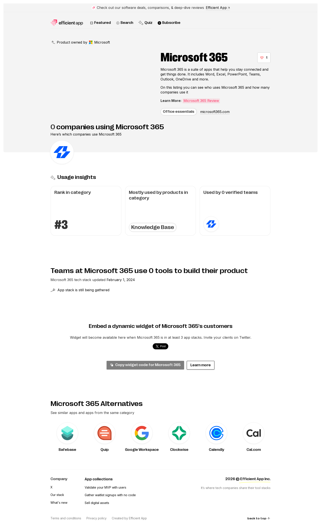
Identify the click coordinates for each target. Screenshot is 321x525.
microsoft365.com (215, 112)
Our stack (57, 495)
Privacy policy (96, 518)
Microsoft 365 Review (201, 100)
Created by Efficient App (129, 518)
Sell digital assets (97, 503)
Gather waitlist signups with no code (110, 495)
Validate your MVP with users (105, 487)
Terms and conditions (65, 518)
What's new (58, 502)
